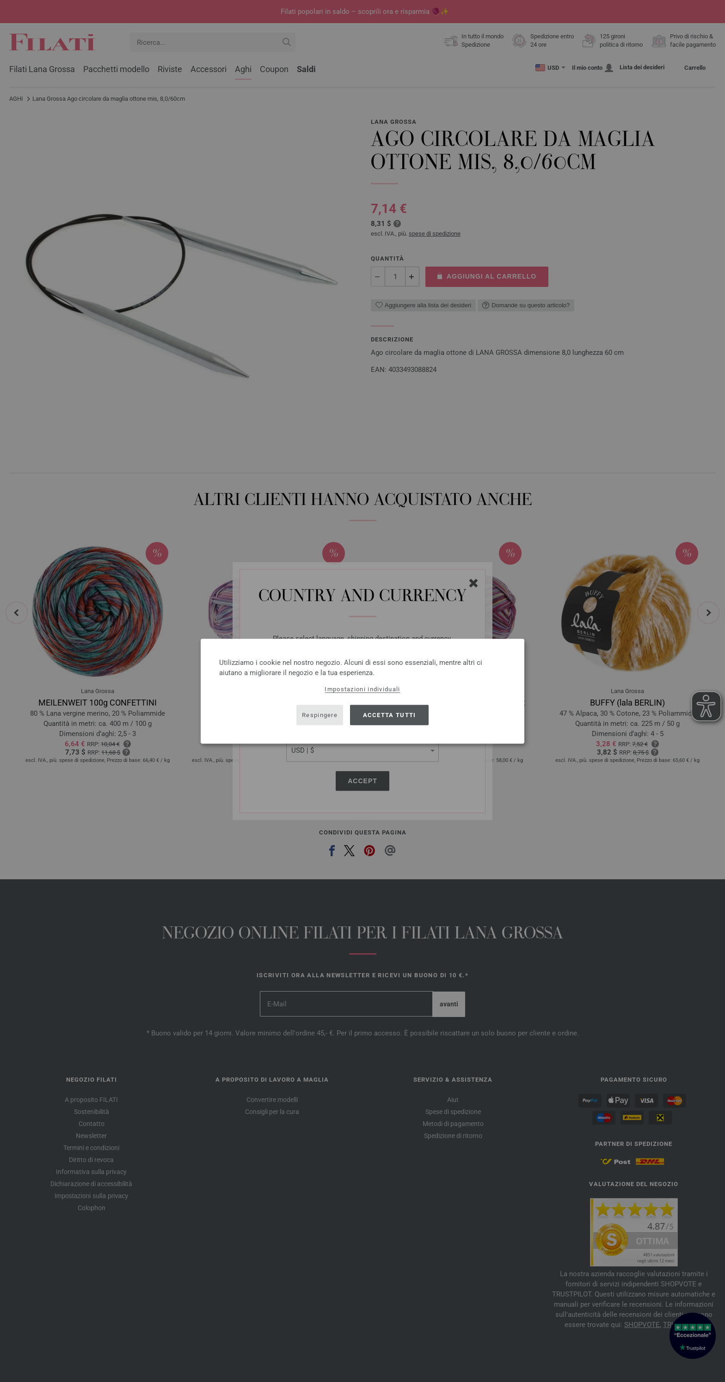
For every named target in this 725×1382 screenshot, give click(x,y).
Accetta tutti (389, 715)
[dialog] (362, 691)
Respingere (320, 715)
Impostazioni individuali (362, 688)
